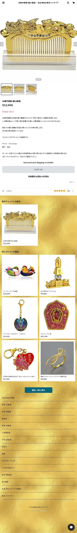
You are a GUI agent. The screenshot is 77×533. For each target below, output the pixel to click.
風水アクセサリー (8, 496)
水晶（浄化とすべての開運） (12, 489)
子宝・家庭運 (6, 440)
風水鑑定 (5, 482)
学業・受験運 (6, 426)
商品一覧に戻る (38, 390)
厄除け (4, 447)
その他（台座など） (8, 468)
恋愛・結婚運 (6, 412)
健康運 (4, 419)
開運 (3, 454)
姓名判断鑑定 (7, 475)
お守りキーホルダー (9, 461)
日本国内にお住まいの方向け (38, 176)
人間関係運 (6, 433)
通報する (72, 182)
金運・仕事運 (6, 405)
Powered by (38, 511)
